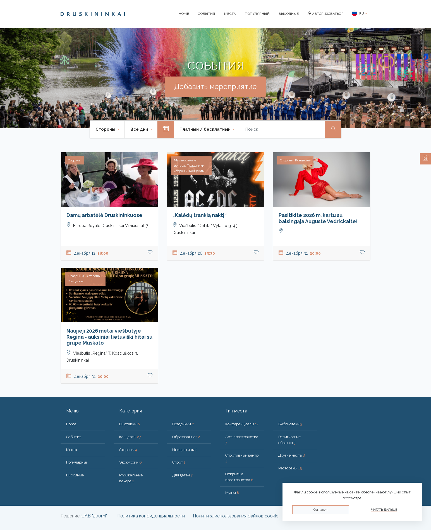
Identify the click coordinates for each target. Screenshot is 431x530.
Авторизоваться (326, 14)
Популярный (257, 14)
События (206, 14)
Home (184, 14)
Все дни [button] (139, 129)
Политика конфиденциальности (151, 516)
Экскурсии (130, 462)
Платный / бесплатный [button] (205, 129)
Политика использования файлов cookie (235, 516)
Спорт (178, 462)
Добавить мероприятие (215, 86)
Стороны (128, 450)
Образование (186, 437)
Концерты (130, 437)
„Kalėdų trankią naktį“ (200, 215)
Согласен (320, 510)
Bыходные (289, 14)
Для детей (182, 475)
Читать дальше (384, 510)
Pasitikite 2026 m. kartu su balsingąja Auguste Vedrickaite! (318, 218)
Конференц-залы (241, 424)
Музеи (232, 493)
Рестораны (290, 468)
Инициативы (184, 450)
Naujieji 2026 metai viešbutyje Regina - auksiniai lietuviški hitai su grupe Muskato (109, 337)
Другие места (291, 455)
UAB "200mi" (94, 516)
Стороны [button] (105, 129)
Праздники (183, 424)
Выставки (129, 424)
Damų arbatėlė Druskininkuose (104, 215)
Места (230, 14)
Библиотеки (290, 424)
